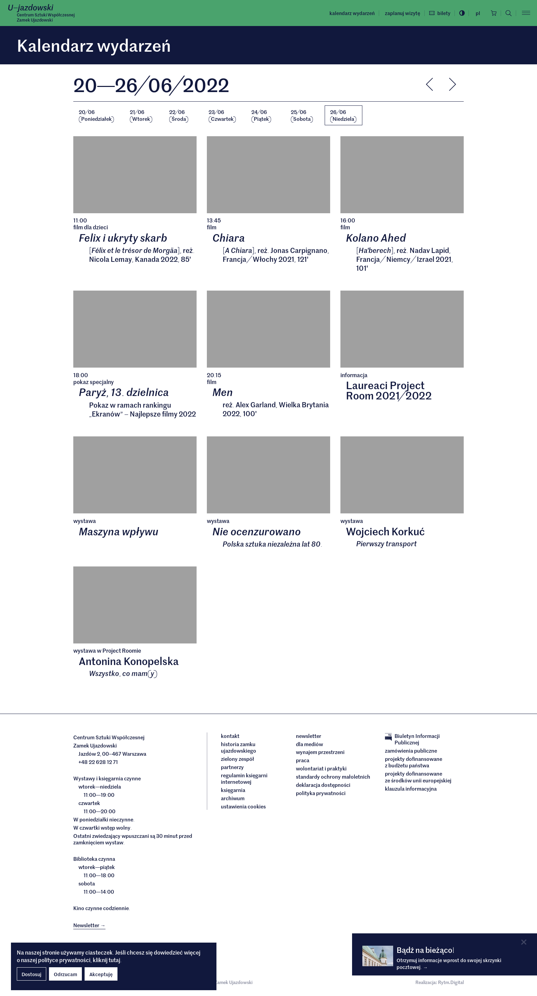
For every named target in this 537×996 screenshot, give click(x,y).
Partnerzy (232, 767)
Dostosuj (31, 974)
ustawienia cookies (243, 806)
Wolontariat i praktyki (321, 768)
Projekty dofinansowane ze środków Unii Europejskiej (418, 777)
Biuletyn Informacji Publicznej (412, 739)
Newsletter (308, 735)
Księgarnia (233, 790)
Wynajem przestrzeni (320, 752)
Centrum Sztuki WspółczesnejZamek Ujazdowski (46, 17)
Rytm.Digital (451, 982)
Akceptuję (101, 974)
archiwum (233, 798)
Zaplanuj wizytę (402, 13)
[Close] (524, 942)
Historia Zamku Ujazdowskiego (238, 747)
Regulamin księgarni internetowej (244, 778)
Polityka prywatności (321, 793)
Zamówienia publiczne (411, 750)
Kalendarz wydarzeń (351, 13)
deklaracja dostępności (323, 785)
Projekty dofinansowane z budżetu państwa (413, 762)
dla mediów (309, 744)
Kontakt (230, 735)
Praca (302, 760)
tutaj (114, 959)
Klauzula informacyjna (411, 788)
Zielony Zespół (237, 758)
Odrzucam (65, 974)
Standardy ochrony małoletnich (333, 777)
